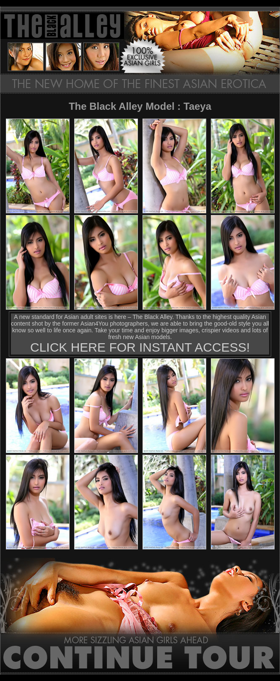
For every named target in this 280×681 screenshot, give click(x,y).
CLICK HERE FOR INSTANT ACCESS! (140, 347)
